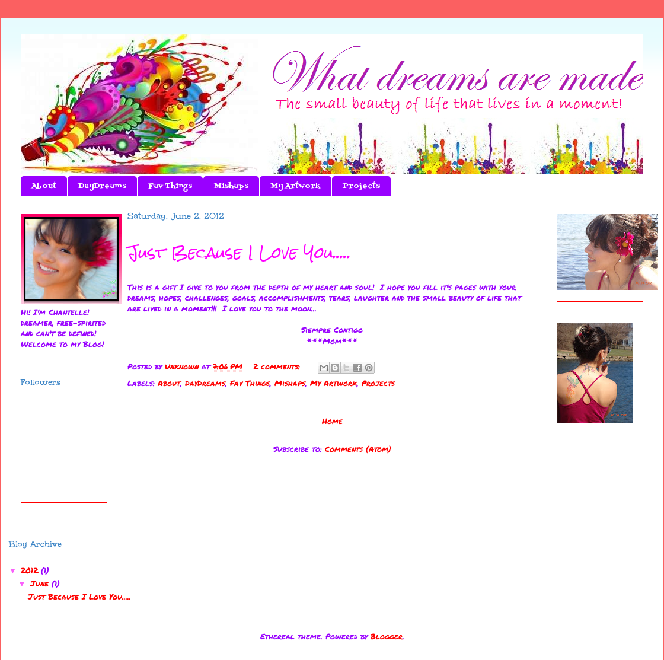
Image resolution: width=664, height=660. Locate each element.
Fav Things (170, 186)
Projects (361, 186)
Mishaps (231, 186)
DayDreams (102, 186)
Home (332, 421)
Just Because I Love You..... (239, 252)
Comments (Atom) (358, 449)
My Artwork (295, 186)
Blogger (387, 636)
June (41, 583)
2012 (31, 570)
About (43, 186)
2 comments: (278, 366)
